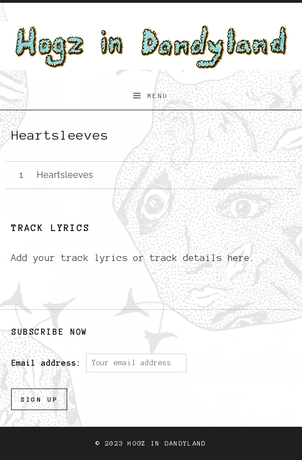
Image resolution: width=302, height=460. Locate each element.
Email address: (48, 362)
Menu (158, 95)
